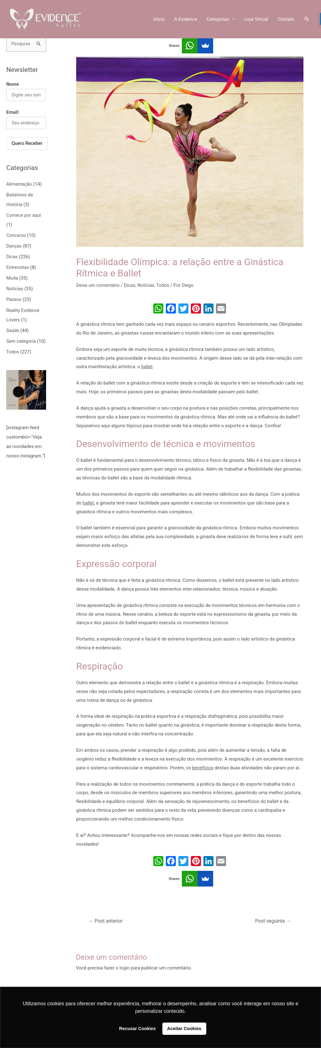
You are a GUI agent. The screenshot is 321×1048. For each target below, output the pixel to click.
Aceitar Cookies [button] (184, 1028)
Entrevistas (17, 267)
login (125, 968)
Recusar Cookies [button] (137, 1028)
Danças (14, 245)
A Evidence (185, 19)
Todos (12, 360)
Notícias (15, 288)
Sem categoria (21, 340)
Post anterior (106, 921)
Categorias (218, 19)
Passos (14, 299)
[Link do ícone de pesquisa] (307, 19)
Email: (12, 112)
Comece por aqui (24, 215)
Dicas (12, 256)
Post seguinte (272, 921)
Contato (286, 19)
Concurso (16, 235)
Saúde (12, 329)
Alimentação (19, 184)
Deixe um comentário (98, 285)
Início (159, 19)
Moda (12, 278)
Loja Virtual (256, 19)
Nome (12, 84)
